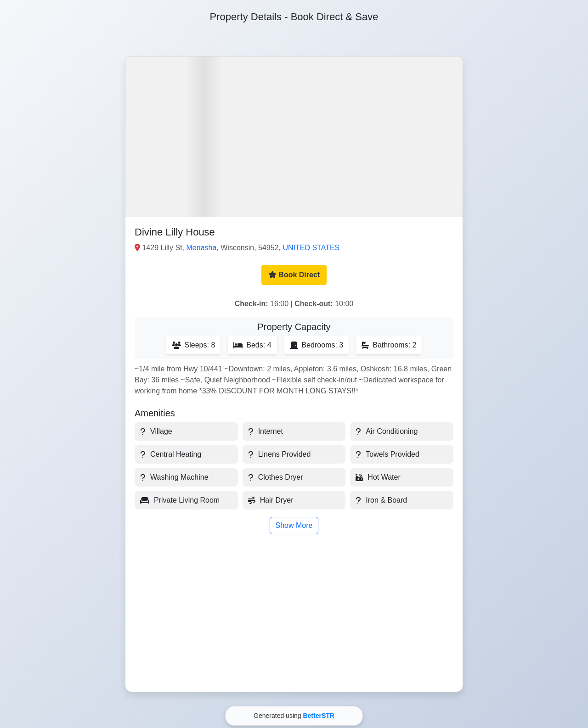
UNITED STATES (311, 248)
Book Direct (294, 275)
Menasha (202, 248)
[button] (294, 136)
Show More (294, 525)
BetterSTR (318, 715)
